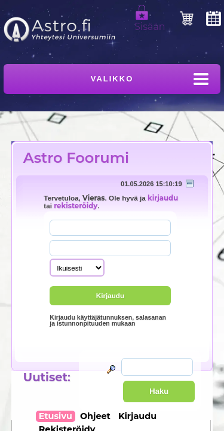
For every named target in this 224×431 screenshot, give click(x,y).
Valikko (112, 78)
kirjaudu (163, 198)
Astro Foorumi (76, 157)
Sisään (149, 21)
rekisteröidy (75, 206)
